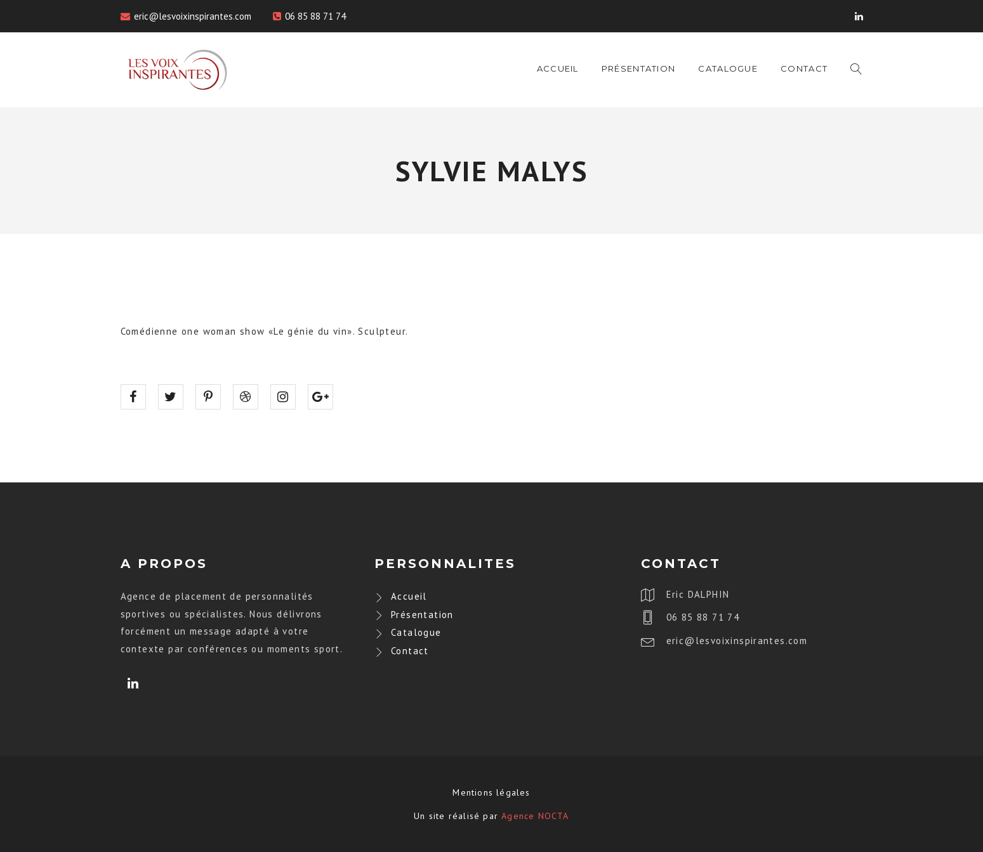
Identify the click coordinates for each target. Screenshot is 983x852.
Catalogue (728, 68)
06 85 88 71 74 (315, 16)
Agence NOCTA (535, 816)
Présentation (639, 68)
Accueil (558, 68)
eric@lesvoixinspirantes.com (192, 16)
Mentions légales (491, 792)
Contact (804, 68)
